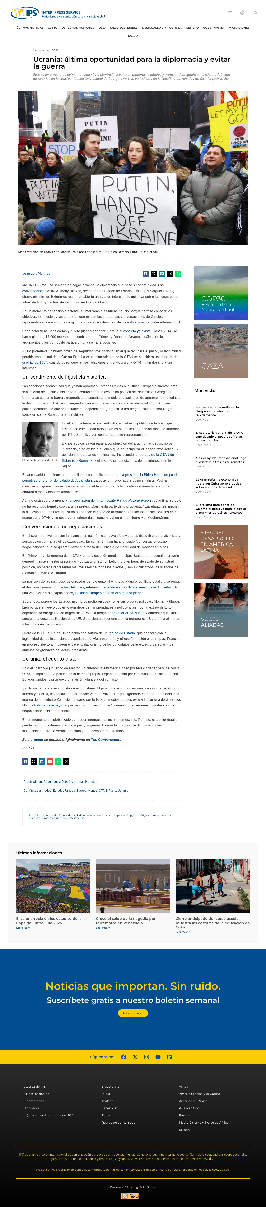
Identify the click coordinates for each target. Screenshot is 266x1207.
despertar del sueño (129, 613)
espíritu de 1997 (34, 362)
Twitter (107, 1101)
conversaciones (34, 291)
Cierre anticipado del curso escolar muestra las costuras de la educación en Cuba (213, 923)
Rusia (112, 791)
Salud (133, 35)
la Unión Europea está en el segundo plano (108, 593)
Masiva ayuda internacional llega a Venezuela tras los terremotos (221, 460)
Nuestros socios (36, 1094)
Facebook (109, 1108)
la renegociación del (108, 500)
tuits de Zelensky (47, 705)
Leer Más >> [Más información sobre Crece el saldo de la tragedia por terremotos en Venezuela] (103, 927)
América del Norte (193, 1101)
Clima (52, 27)
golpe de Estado (122, 633)
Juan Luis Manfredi (36, 273)
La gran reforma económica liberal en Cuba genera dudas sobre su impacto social (218, 483)
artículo (37, 740)
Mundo (92, 791)
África (183, 1086)
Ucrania (123, 791)
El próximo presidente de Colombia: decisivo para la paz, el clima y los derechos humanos (221, 508)
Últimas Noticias (29, 27)
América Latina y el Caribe (199, 1094)
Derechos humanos (77, 27)
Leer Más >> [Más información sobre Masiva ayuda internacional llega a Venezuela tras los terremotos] (203, 466)
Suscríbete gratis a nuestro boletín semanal (133, 1000)
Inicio (106, 1094)
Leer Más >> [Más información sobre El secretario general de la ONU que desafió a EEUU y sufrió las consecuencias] (203, 444)
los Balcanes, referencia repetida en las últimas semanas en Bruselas (118, 587)
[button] (255, 13)
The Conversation (105, 740)
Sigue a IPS (111, 1086)
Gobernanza (213, 27)
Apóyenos (32, 1108)
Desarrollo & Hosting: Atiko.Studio (133, 1187)
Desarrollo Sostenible (118, 27)
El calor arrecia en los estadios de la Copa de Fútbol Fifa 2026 (49, 921)
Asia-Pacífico (189, 1108)
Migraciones (239, 27)
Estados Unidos (64, 791)
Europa (81, 791)
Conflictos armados (37, 791)
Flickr (106, 1115)
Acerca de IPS (35, 1086)
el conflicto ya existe (135, 331)
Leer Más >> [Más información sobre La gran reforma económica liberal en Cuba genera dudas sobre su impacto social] (203, 491)
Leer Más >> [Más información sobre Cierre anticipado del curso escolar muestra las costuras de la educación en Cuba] (183, 931)
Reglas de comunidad (119, 1122)
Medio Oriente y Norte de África (204, 1122)
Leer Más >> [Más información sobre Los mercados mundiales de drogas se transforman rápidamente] (203, 419)
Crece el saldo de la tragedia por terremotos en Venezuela (125, 921)
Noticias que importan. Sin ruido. (133, 986)
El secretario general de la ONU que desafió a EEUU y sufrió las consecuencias (219, 436)
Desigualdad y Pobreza (162, 27)
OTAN (103, 791)
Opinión (66, 782)
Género (192, 27)
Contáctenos (34, 1101)
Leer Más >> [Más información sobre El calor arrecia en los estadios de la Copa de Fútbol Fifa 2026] (23, 927)
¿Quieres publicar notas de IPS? (49, 1115)
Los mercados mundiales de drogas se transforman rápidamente (217, 411)
